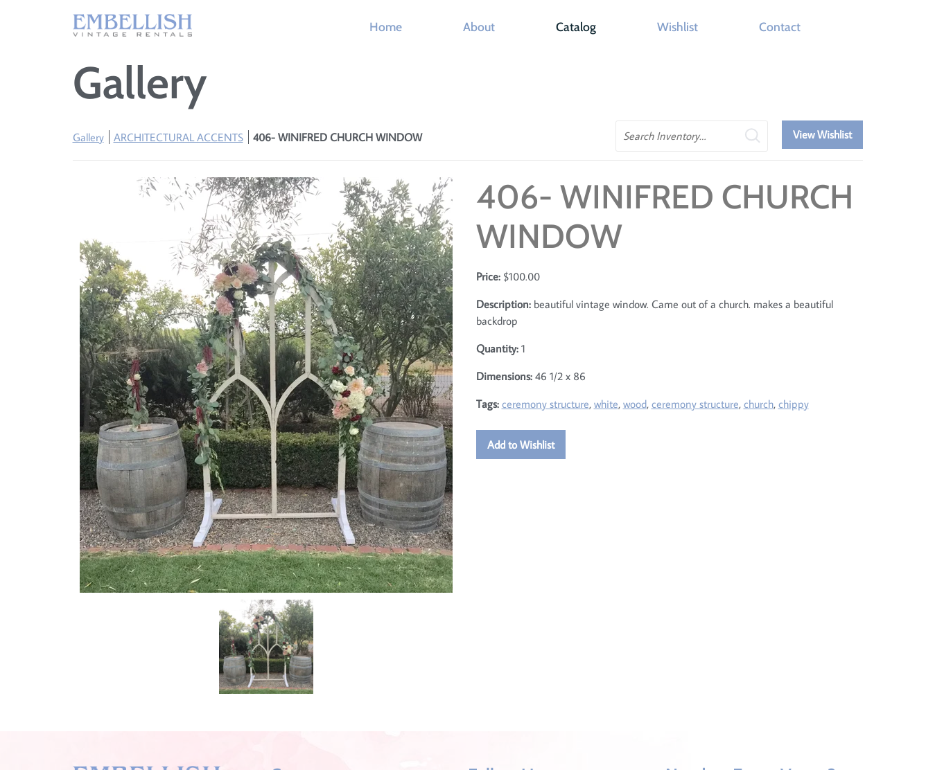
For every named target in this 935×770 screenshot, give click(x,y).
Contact (780, 26)
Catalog (576, 26)
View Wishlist (822, 134)
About (479, 26)
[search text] (691, 136)
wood (635, 404)
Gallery (88, 137)
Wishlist (677, 26)
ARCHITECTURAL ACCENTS (178, 137)
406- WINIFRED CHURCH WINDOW (337, 137)
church (759, 404)
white (606, 404)
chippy (793, 404)
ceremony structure (545, 404)
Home (385, 26)
